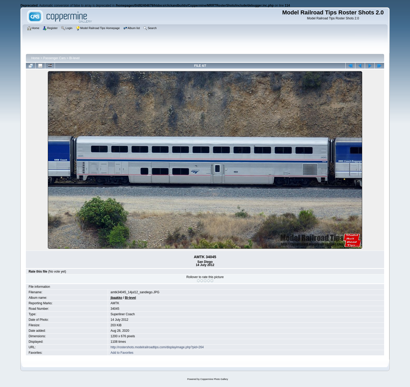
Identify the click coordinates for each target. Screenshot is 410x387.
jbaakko (116, 298)
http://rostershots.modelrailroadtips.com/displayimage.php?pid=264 (157, 347)
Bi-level (74, 58)
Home (35, 58)
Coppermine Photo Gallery (214, 379)
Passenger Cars (54, 58)
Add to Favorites (122, 353)
